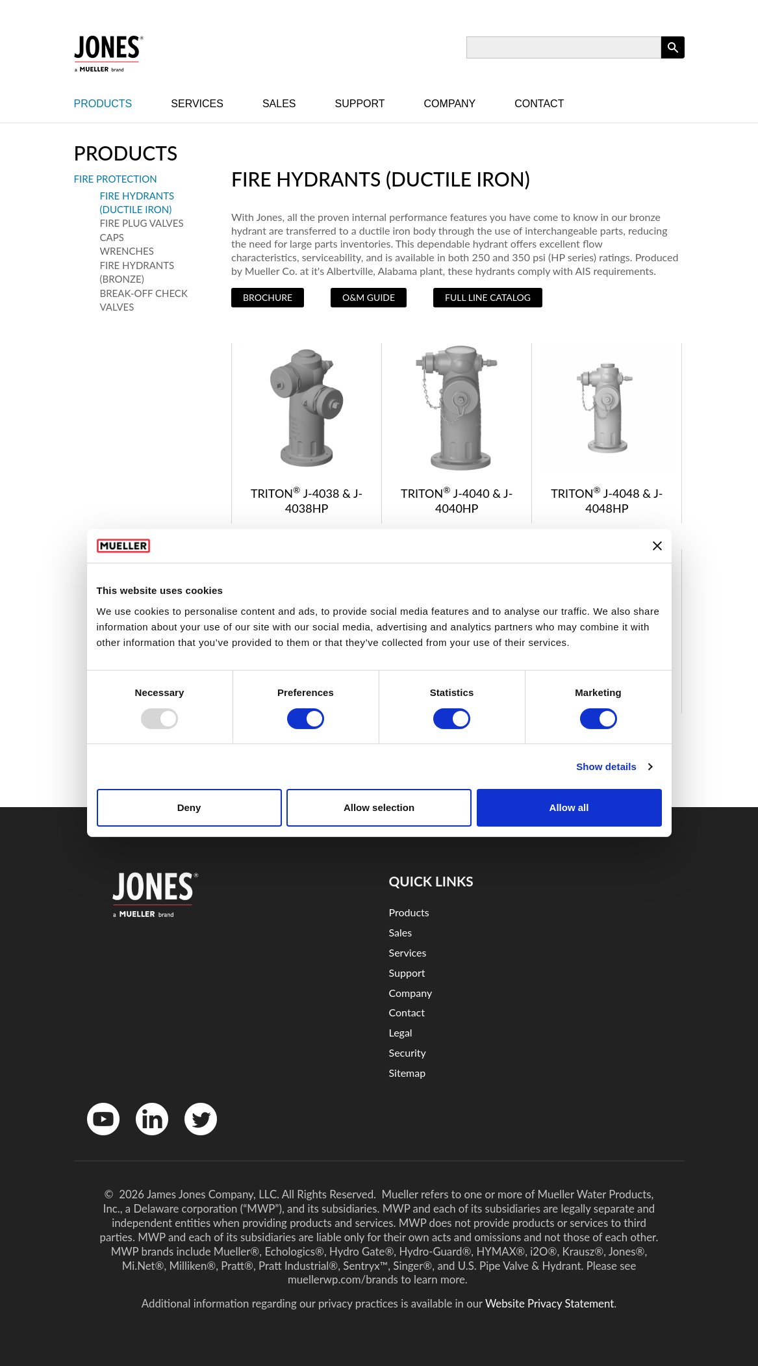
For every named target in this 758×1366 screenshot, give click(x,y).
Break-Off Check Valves (144, 300)
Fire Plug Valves (142, 223)
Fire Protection (115, 179)
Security (407, 1052)
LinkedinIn (147, 1138)
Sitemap (407, 1072)
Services (197, 103)
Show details (606, 766)
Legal (400, 1032)
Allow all (569, 807)
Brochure (267, 297)
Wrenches (127, 251)
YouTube (96, 1138)
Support (360, 103)
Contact (539, 103)
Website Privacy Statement (549, 1303)
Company (450, 103)
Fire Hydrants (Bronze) (137, 272)
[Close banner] (657, 545)
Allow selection (379, 807)
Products (103, 103)
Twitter (192, 1138)
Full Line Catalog (488, 297)
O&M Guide (368, 297)
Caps (112, 237)
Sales (279, 103)
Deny (189, 807)
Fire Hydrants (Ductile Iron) (137, 202)
